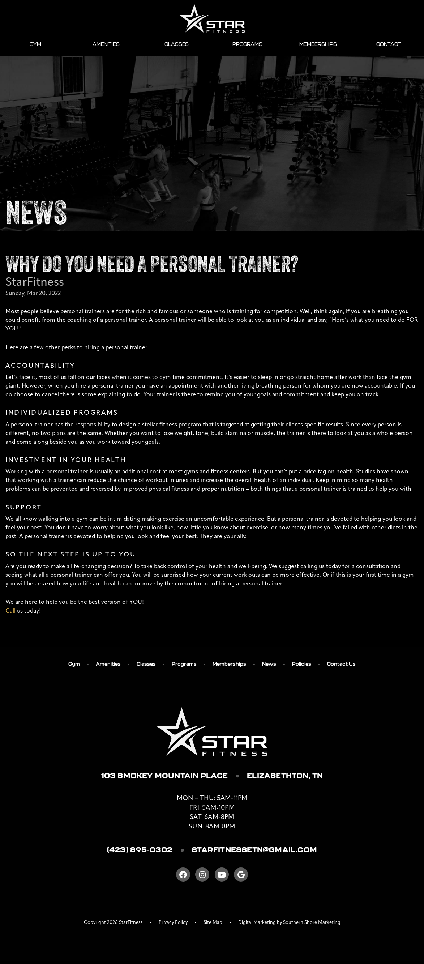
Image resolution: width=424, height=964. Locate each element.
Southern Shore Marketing (312, 925)
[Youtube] (222, 877)
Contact (388, 44)
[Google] (241, 877)
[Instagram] (202, 877)
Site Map (213, 925)
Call (10, 610)
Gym (35, 44)
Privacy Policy (173, 925)
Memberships (318, 44)
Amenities (106, 44)
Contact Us (341, 663)
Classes (176, 44)
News (269, 663)
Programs (247, 44)
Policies (301, 663)
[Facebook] (183, 877)
